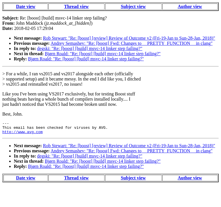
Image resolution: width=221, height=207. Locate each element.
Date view (25, 6)
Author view (190, 6)
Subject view (133, 6)
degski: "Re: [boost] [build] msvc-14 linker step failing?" (89, 48)
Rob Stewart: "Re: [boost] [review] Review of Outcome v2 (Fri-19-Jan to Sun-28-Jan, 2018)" (129, 38)
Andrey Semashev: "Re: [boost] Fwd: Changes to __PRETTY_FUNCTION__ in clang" (132, 43)
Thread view (76, 6)
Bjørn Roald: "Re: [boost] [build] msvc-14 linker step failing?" (103, 53)
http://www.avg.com (22, 134)
